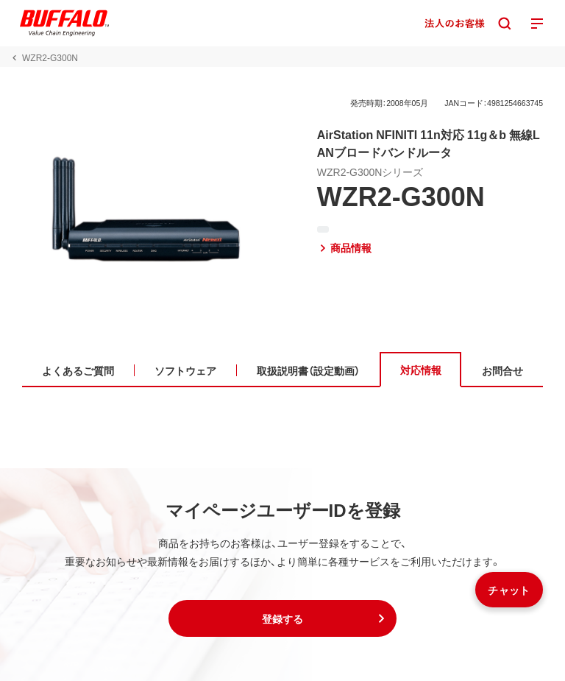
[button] (282, 618)
